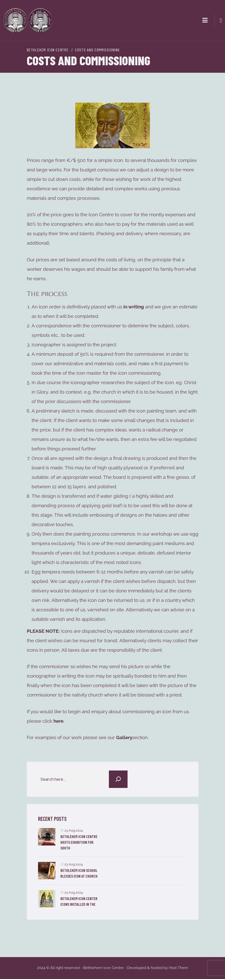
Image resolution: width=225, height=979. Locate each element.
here (58, 721)
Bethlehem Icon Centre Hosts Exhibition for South (78, 842)
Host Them (178, 968)
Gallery (124, 737)
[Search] (118, 779)
